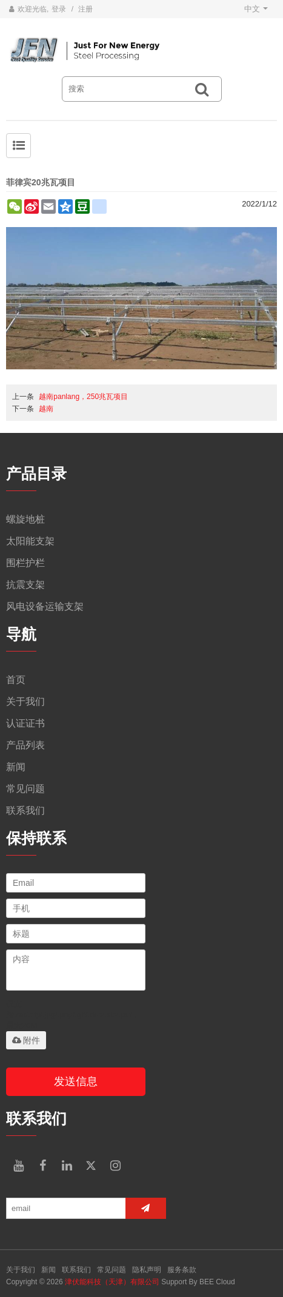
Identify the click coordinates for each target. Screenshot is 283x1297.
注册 (85, 9)
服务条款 (181, 1270)
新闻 (15, 767)
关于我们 (25, 701)
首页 (15, 680)
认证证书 (25, 723)
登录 (59, 9)
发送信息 (76, 1081)
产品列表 (25, 745)
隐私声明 (146, 1270)
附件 (26, 1040)
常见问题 (25, 789)
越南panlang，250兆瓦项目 (83, 396)
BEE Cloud (217, 1282)
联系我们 (25, 810)
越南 (46, 408)
